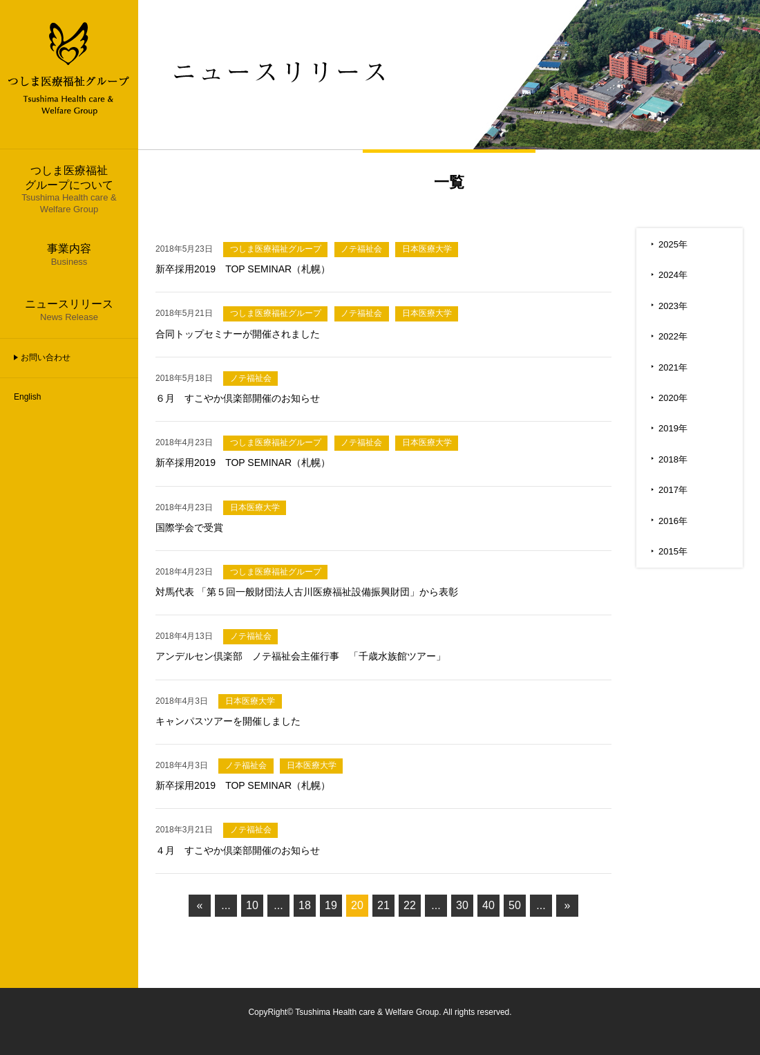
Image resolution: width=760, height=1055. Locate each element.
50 (515, 905)
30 (462, 905)
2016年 (672, 521)
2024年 (672, 275)
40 (488, 905)
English (27, 397)
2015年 (672, 551)
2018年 (672, 459)
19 (331, 905)
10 (252, 905)
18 (304, 905)
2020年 (672, 398)
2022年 (672, 336)
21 (383, 905)
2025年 (672, 244)
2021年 (672, 367)
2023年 (672, 306)
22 (409, 905)
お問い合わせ (45, 357)
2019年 (672, 428)
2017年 (672, 490)
